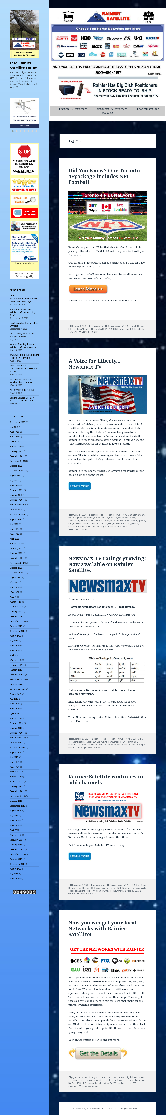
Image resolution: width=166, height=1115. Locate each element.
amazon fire (135, 514)
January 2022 (16, 495)
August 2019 (15, 635)
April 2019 (14, 655)
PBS (110, 329)
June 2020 (14, 587)
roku (98, 526)
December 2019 (17, 616)
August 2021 (15, 519)
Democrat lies (79, 741)
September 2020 (17, 572)
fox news (114, 520)
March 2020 (15, 601)
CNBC (140, 739)
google (141, 520)
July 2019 (14, 640)
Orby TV (108, 1083)
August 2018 (15, 694)
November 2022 (17, 461)
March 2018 (15, 718)
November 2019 (17, 621)
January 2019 (16, 669)
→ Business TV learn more (71, 108)
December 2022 (17, 456)
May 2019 (14, 650)
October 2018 (16, 684)
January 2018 (16, 728)
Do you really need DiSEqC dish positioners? (22, 335)
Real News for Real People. (133, 744)
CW (86, 1080)
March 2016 (15, 835)
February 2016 (17, 839)
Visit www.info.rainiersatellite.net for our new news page (23, 298)
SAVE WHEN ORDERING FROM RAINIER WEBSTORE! (24, 356)
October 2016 (16, 801)
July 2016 (14, 815)
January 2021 (16, 553)
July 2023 (14, 427)
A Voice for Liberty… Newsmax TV (94, 363)
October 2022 (16, 466)
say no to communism (111, 526)
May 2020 (14, 592)
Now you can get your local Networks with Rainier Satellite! (102, 928)
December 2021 (17, 500)
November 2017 (17, 737)
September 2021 (17, 514)
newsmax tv (118, 523)
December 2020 (17, 558)
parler (127, 523)
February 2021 (17, 548)
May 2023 (14, 436)
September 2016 (17, 805)
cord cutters (78, 1080)
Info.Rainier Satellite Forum (23, 65)
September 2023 (17, 422)
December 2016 (17, 791)
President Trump (76, 526)
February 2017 (17, 781)
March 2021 (15, 543)
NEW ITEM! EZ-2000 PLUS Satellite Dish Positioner (22, 381)
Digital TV (93, 1080)
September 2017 (17, 747)
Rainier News (114, 326)
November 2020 (17, 563)
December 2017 (17, 733)
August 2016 (15, 810)
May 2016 (14, 825)
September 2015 (17, 864)
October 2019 (16, 626)
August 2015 (15, 868)
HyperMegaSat (83, 329)
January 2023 (16, 451)
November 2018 (17, 679)
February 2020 (17, 606)
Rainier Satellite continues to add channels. (105, 779)
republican (90, 526)
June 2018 (14, 703)
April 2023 (14, 441)
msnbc (104, 523)
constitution (73, 520)
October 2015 (16, 859)
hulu (70, 523)
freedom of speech (128, 520)
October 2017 (16, 742)
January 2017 (16, 786)
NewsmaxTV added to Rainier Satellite (86, 744)
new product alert (95, 1083)
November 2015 (17, 854)
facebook (105, 520)
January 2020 (16, 611)
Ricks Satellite (138, 329)
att (143, 514)
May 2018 (14, 708)
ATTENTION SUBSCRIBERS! (23, 390)
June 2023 (14, 431)
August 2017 (15, 752)
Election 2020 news (95, 741)
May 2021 (14, 534)
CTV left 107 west (137, 326)
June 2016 (14, 820)
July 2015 (14, 873)
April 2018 (14, 713)
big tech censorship (84, 517)
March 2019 (15, 660)
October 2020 (16, 567)
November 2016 (17, 796)
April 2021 (14, 538)
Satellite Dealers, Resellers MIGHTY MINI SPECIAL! (22, 399)
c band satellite (101, 517)
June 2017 (14, 762)
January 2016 (16, 844)
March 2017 (15, 776)
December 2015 (17, 849)
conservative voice (126, 517)
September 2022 (17, 470)
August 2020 (15, 577)
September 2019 (17, 631)
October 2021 (16, 509)
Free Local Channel (132, 1080)
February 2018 (17, 723)
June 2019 (14, 645)
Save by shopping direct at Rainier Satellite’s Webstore (23, 346)
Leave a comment (90, 332)
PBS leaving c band (122, 329)
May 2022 (14, 485)
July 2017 (14, 757)
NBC (110, 523)
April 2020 (14, 597)
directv (83, 520)
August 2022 (15, 475)
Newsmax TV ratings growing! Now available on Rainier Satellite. (107, 564)
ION (79, 1083)
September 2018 (17, 689)
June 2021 (14, 529)
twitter (125, 526)
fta (74, 329)
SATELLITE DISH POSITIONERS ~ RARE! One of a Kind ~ (24, 368)
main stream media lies (84, 523)
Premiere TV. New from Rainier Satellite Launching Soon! (22, 312)
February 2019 (17, 665)
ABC (127, 514)
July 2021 (14, 524)
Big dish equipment (135, 1077)
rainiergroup (97, 326)
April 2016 (14, 830)
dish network (94, 520)
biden (71, 517)
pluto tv (134, 523)
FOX (70, 329)
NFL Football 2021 (99, 329)
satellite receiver (124, 1083)
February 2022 (17, 490)
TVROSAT (72, 332)
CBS (126, 326)
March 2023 (15, 446)
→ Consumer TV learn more (110, 108)
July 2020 (14, 582)
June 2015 (14, 878)
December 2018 (17, 674)
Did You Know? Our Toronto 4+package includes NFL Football (104, 176)
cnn (115, 517)
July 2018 (14, 698)
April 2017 (14, 771)
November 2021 (17, 504)
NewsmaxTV (132, 741)
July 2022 (14, 480)
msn (98, 523)
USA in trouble (75, 747)
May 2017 (14, 767)
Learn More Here (78, 721)
